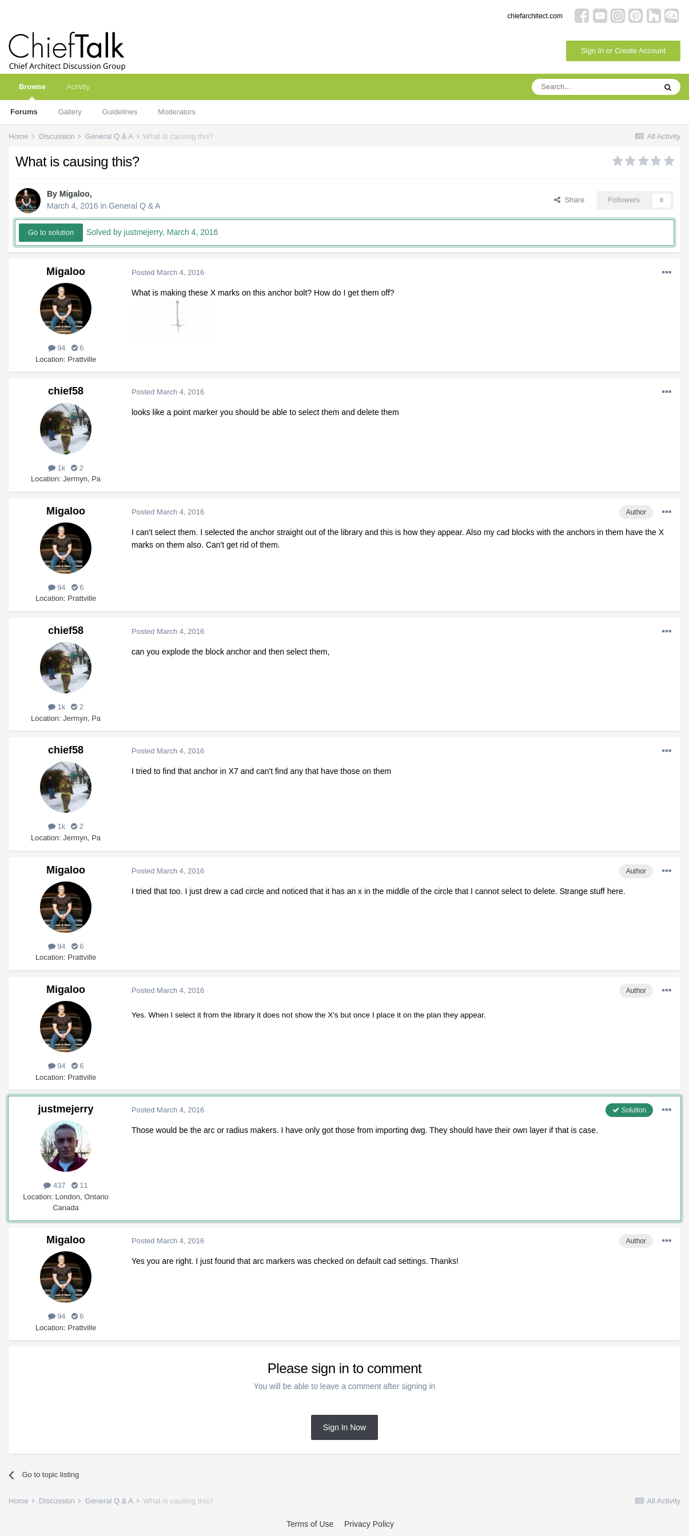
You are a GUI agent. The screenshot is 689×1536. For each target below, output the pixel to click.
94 (57, 348)
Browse (32, 91)
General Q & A (134, 205)
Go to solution (51, 232)
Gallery (70, 111)
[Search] (593, 87)
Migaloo (74, 193)
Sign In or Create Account (623, 50)
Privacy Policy (369, 1524)
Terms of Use (309, 1524)
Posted (168, 272)
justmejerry (65, 1109)
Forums (24, 111)
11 (79, 1185)
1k (56, 468)
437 (54, 1185)
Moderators (177, 111)
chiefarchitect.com (535, 16)
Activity (78, 86)
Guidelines (119, 111)
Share (569, 200)
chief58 (65, 391)
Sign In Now (344, 1427)
